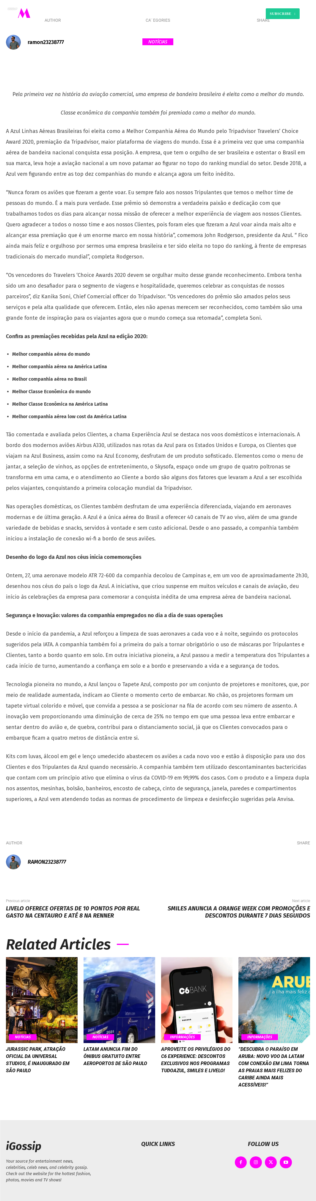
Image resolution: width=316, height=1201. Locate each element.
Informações (184, 1036)
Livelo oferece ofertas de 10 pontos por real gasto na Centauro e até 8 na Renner (73, 912)
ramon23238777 (46, 42)
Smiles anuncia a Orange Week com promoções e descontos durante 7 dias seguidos (239, 912)
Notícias (157, 41)
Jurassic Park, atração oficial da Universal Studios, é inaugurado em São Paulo (37, 1063)
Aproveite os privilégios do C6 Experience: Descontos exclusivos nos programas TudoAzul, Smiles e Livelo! (196, 1066)
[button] (212, 13)
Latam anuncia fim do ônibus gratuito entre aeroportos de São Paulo (118, 1059)
